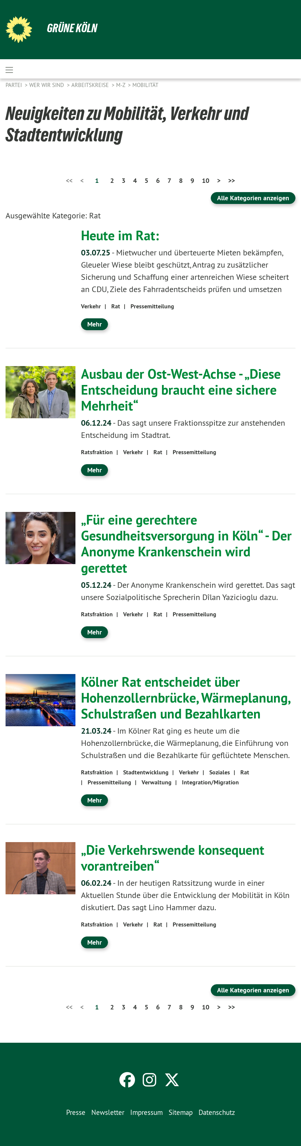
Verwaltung (157, 782)
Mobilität (145, 84)
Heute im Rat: (120, 235)
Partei (14, 84)
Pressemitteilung (152, 306)
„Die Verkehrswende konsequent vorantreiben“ (172, 858)
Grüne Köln (72, 28)
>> (231, 180)
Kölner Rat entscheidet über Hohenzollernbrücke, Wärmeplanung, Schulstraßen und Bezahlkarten (185, 698)
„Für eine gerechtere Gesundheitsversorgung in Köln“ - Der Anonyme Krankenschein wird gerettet (186, 544)
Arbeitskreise (90, 84)
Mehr (94, 324)
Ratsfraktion (97, 452)
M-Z (121, 84)
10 (205, 180)
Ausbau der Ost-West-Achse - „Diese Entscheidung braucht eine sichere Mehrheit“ (181, 390)
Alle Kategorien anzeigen (253, 198)
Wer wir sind (47, 84)
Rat (115, 306)
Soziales (219, 772)
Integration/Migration (210, 782)
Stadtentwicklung (146, 772)
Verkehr (91, 306)
